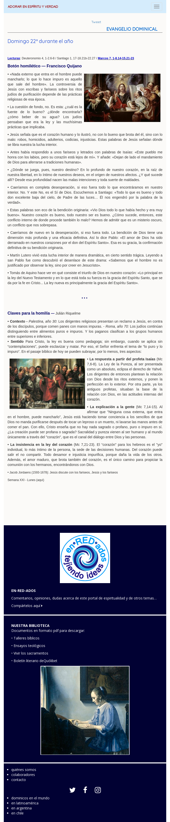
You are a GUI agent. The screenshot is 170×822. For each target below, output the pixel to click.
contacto (18, 779)
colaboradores (23, 774)
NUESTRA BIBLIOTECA (30, 625)
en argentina (21, 808)
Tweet (96, 22)
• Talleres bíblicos (25, 638)
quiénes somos (23, 769)
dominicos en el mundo (30, 798)
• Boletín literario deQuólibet (34, 660)
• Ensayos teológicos (28, 645)
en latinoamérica (24, 803)
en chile (17, 813)
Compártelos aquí (26, 605)
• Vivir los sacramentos (29, 653)
